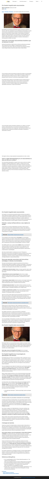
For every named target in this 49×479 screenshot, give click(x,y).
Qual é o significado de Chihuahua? (8, 472)
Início (3, 11)
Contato (27, 477)
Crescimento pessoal (24, 1)
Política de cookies (32, 477)
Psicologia (32, 1)
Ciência (38, 1)
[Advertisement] (17, 56)
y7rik (5, 8)
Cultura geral (15, 1)
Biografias (11, 11)
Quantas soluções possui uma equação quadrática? (11, 473)
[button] (41, 1)
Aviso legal (23, 477)
